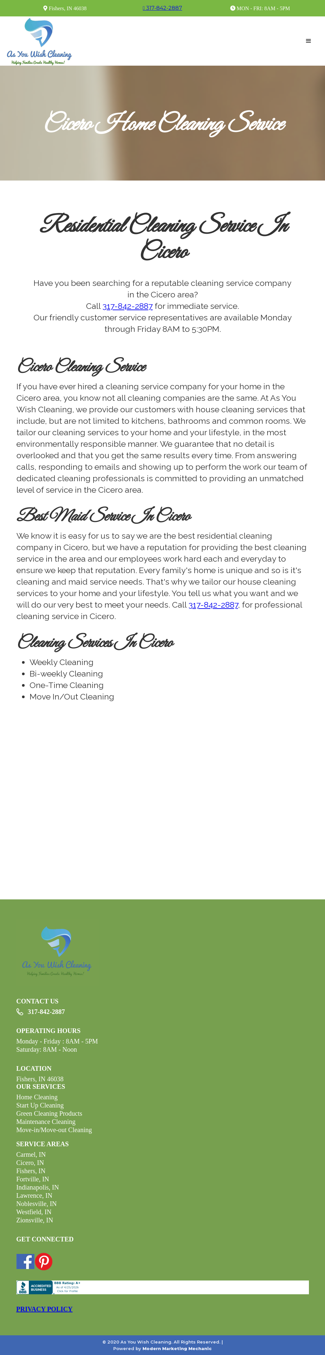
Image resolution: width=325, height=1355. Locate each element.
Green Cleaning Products (49, 1113)
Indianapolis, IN (37, 1187)
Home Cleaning (37, 1097)
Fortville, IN (32, 1179)
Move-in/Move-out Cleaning (54, 1129)
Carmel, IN (31, 1154)
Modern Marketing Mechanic (177, 1348)
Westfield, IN (34, 1211)
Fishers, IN (31, 1170)
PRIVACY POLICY (44, 1309)
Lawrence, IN (34, 1195)
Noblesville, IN (36, 1203)
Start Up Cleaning (40, 1105)
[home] (39, 41)
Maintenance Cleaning (46, 1121)
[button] (308, 41)
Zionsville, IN (34, 1220)
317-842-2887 (127, 306)
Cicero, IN (30, 1162)
